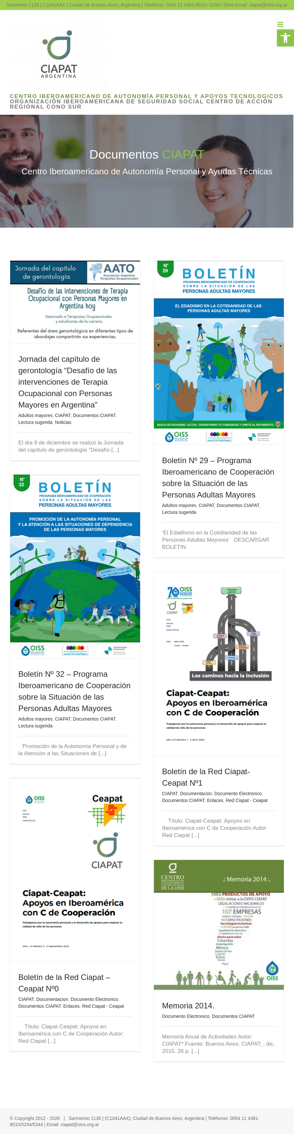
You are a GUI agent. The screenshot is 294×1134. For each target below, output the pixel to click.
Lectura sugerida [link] (35, 422)
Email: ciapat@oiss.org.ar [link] (261, 5)
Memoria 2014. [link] (188, 1005)
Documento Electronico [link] (238, 793)
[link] (285, 37)
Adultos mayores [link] (35, 415)
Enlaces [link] (215, 800)
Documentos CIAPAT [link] (94, 415)
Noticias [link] (63, 422)
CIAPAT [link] (62, 415)
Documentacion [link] (196, 793)
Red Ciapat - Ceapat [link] (247, 800)
